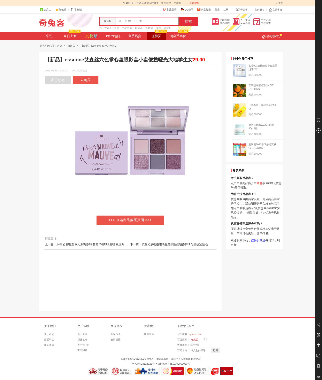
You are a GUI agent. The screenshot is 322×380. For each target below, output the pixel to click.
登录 (217, 9)
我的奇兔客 (241, 9)
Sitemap (185, 358)
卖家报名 (259, 9)
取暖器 (139, 27)
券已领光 (58, 80)
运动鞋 (167, 27)
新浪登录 (170, 9)
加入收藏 (194, 344)
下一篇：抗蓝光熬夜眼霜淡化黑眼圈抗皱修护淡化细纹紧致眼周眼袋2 (174, 244)
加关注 (45, 9)
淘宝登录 (204, 9)
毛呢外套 (127, 27)
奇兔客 (51, 23)
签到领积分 (272, 36)
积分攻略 (82, 339)
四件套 (149, 27)
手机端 (76, 9)
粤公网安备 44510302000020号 (172, 363)
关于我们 (49, 334)
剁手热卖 (134, 36)
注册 (225, 9)
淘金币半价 (178, 35)
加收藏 (62, 9)
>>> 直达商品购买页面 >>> (130, 220)
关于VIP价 (83, 344)
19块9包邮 (113, 36)
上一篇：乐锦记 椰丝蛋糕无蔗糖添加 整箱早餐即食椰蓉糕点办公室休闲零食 (93, 244)
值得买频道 (258, 240)
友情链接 (116, 339)
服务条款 (49, 344)
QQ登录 (186, 9)
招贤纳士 (49, 339)
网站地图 (196, 358)
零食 (158, 27)
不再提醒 (194, 3)
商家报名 (116, 334)
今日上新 (71, 35)
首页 (48, 36)
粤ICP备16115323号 (143, 363)
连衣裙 (115, 27)
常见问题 (82, 350)
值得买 (158, 35)
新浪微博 (149, 334)
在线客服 (275, 9)
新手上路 (82, 334)
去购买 (85, 80)
